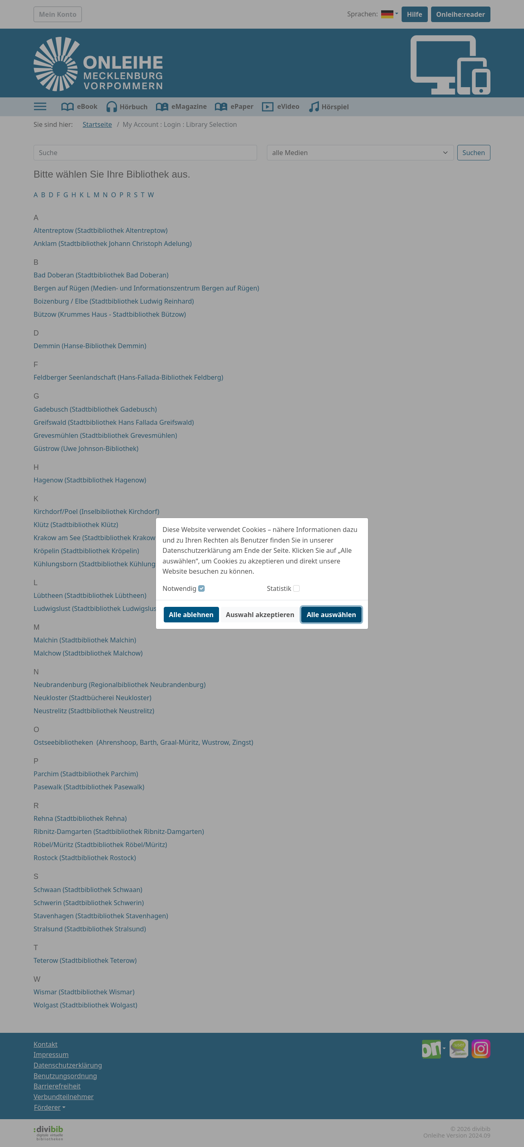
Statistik (279, 588)
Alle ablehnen (191, 614)
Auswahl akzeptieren (260, 614)
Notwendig (179, 588)
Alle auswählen (331, 614)
